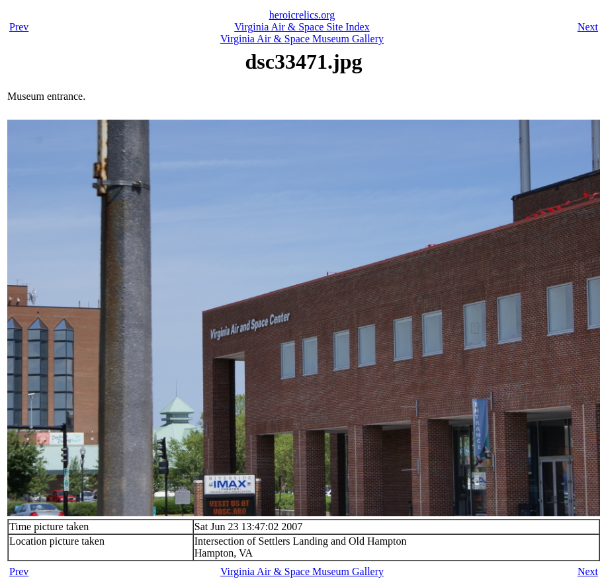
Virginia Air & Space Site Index (301, 26)
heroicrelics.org (302, 14)
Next (588, 26)
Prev (18, 26)
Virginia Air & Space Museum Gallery (302, 38)
